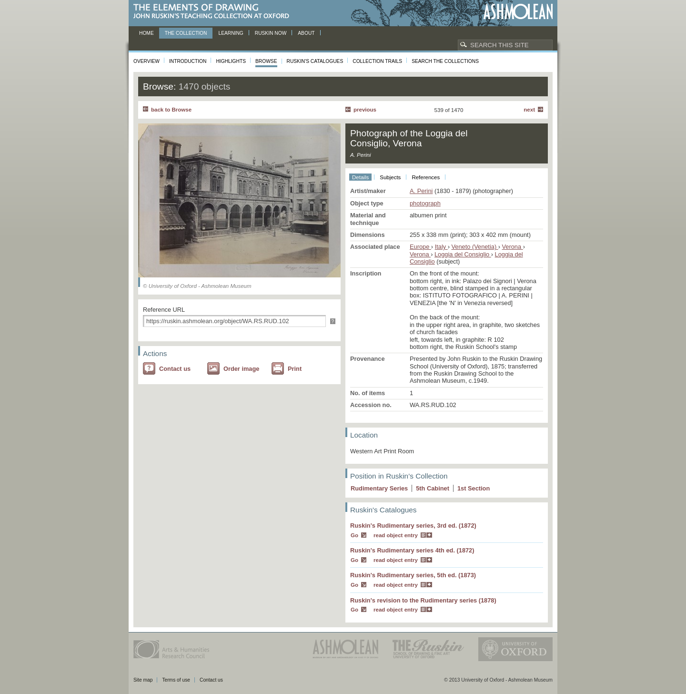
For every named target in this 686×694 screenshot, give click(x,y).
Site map (142, 680)
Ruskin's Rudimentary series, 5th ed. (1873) (413, 575)
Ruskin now (271, 33)
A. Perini (421, 190)
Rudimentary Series (379, 488)
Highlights (231, 61)
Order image (241, 368)
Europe (420, 246)
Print (295, 368)
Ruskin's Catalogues (315, 61)
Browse (266, 61)
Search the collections (445, 61)
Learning (230, 33)
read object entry (395, 535)
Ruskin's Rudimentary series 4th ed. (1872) (412, 550)
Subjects (390, 177)
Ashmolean (518, 12)
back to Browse (171, 109)
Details (360, 177)
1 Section (473, 488)
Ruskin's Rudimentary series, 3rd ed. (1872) (413, 525)
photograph (425, 203)
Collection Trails (377, 61)
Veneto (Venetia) (475, 246)
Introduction (187, 61)
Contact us (175, 368)
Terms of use (176, 680)
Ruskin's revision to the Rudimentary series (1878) (423, 600)
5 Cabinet (432, 488)
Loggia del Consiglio (462, 254)
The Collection (186, 33)
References (426, 177)
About (306, 33)
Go (354, 535)
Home (146, 33)
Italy (441, 246)
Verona (512, 246)
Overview (146, 61)
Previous (364, 109)
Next (529, 109)
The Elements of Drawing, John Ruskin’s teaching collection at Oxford (214, 12)
